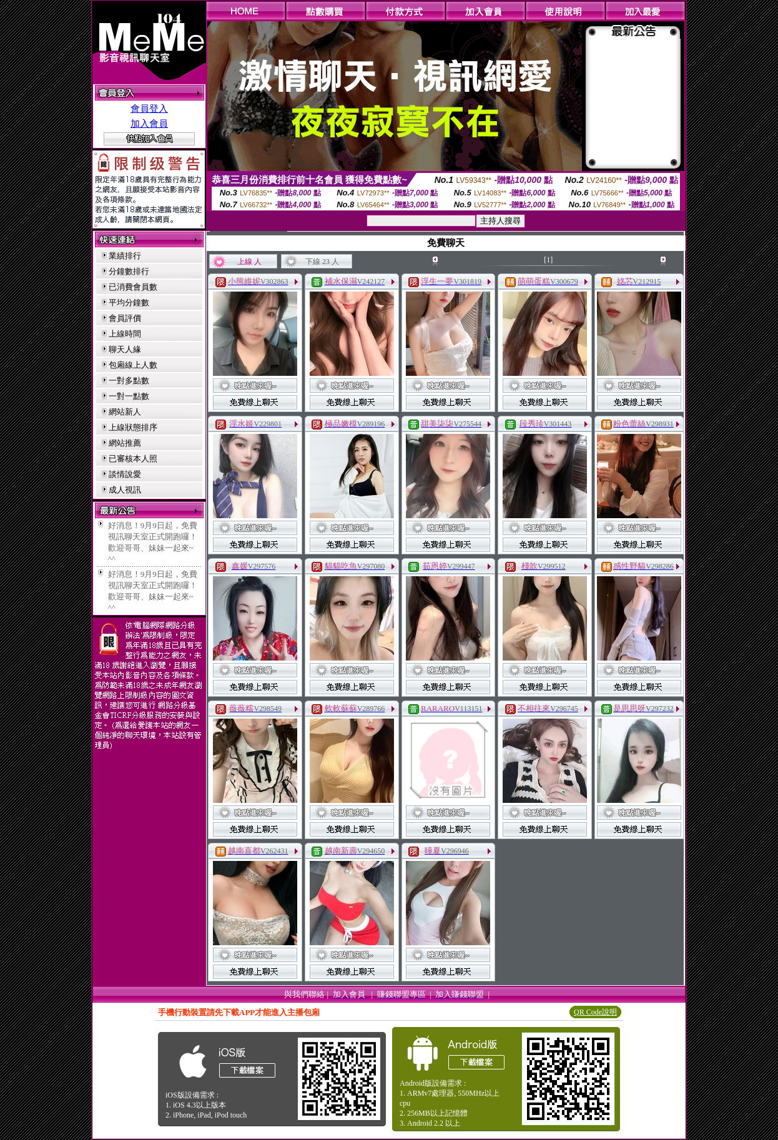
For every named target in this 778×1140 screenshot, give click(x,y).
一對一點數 (129, 396)
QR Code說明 (595, 1012)
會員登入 (149, 109)
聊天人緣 (125, 349)
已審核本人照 (133, 458)
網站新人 (125, 411)
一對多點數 (129, 380)
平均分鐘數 (129, 302)
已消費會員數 (133, 287)
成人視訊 (125, 489)
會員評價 (125, 318)
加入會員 (149, 124)
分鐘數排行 (129, 271)
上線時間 (125, 333)
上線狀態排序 (133, 427)
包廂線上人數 (133, 365)
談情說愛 (125, 474)
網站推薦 (125, 443)
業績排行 (125, 255)
